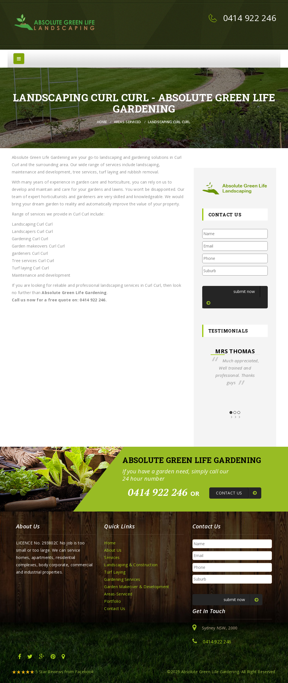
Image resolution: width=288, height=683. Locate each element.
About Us (113, 550)
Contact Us (114, 608)
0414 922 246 (249, 18)
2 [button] (234, 412)
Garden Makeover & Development (136, 586)
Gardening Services (122, 579)
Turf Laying (114, 572)
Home (102, 122)
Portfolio (112, 601)
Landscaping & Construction (131, 564)
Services (112, 557)
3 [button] (238, 412)
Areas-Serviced (127, 122)
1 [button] (231, 412)
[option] (235, 366)
